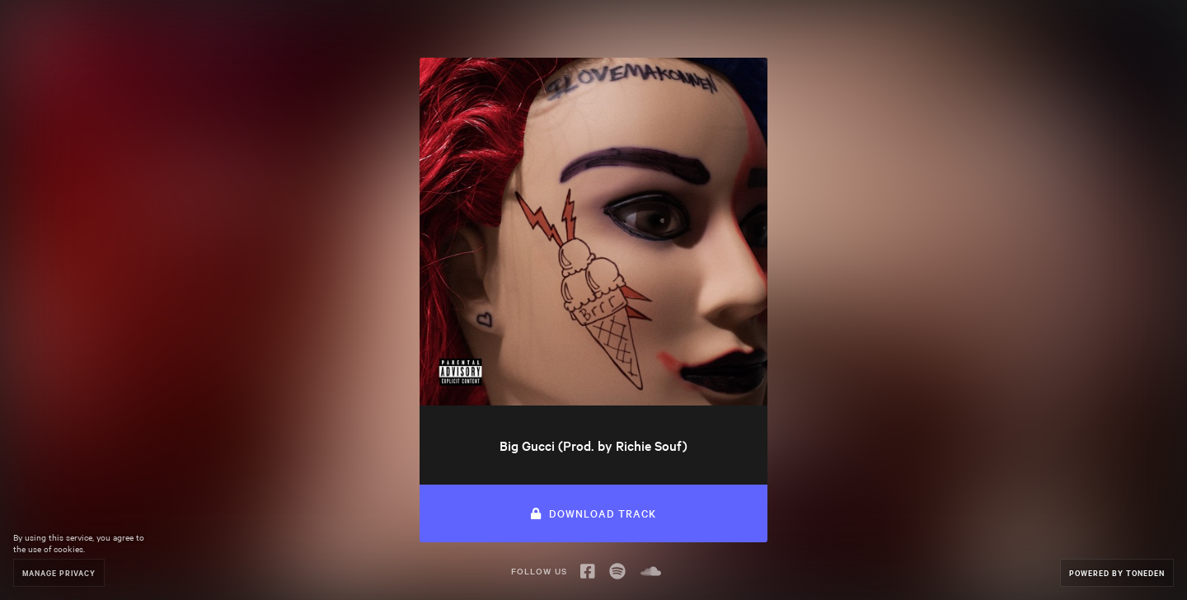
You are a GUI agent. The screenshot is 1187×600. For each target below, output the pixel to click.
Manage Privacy (59, 572)
